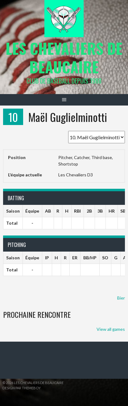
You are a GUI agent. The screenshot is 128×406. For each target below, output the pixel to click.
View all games (111, 329)
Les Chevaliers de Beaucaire (64, 57)
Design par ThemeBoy (21, 388)
